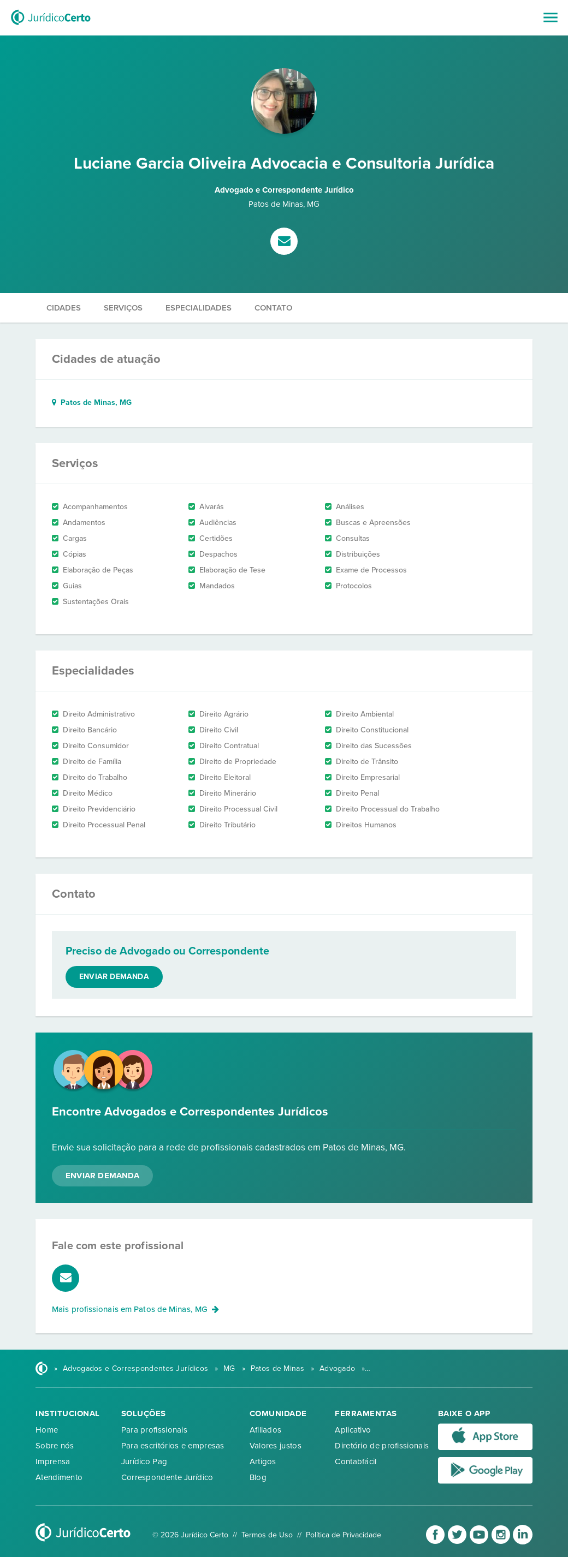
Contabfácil (355, 1461)
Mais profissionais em (135, 1309)
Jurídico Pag (144, 1461)
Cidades (63, 308)
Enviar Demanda (102, 1175)
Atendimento (59, 1477)
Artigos (263, 1461)
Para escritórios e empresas (172, 1446)
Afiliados (266, 1430)
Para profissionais (154, 1430)
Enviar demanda (114, 976)
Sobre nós (55, 1446)
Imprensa (53, 1461)
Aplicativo (353, 1430)
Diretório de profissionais (382, 1446)
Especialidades (198, 308)
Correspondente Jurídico (167, 1477)
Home (47, 1430)
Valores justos (275, 1446)
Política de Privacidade (343, 1535)
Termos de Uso (267, 1535)
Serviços (123, 308)
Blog (258, 1477)
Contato (273, 308)
